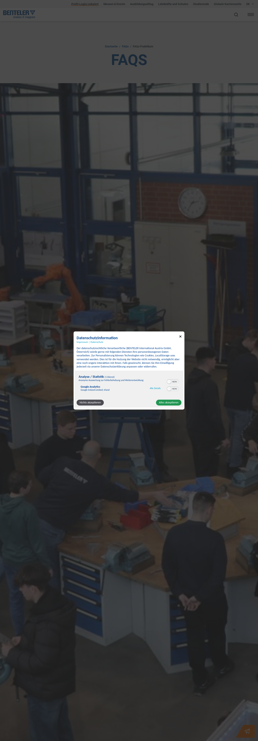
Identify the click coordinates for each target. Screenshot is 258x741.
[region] (129, 384)
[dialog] (129, 370)
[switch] (172, 381)
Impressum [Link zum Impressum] (82, 341)
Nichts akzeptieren (90, 402)
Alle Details (155, 388)
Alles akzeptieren (168, 402)
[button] (169, 382)
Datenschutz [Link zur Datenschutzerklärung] (97, 341)
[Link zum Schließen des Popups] (180, 337)
